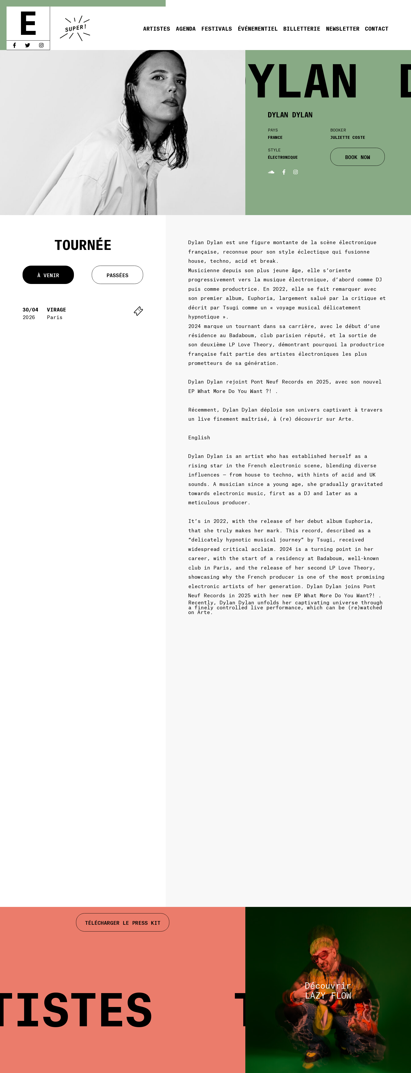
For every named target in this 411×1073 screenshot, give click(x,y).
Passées (117, 274)
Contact (376, 28)
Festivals (216, 28)
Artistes (156, 28)
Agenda (186, 28)
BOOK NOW (357, 156)
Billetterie (301, 28)
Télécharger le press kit (122, 922)
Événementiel (258, 28)
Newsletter (342, 28)
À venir (48, 274)
